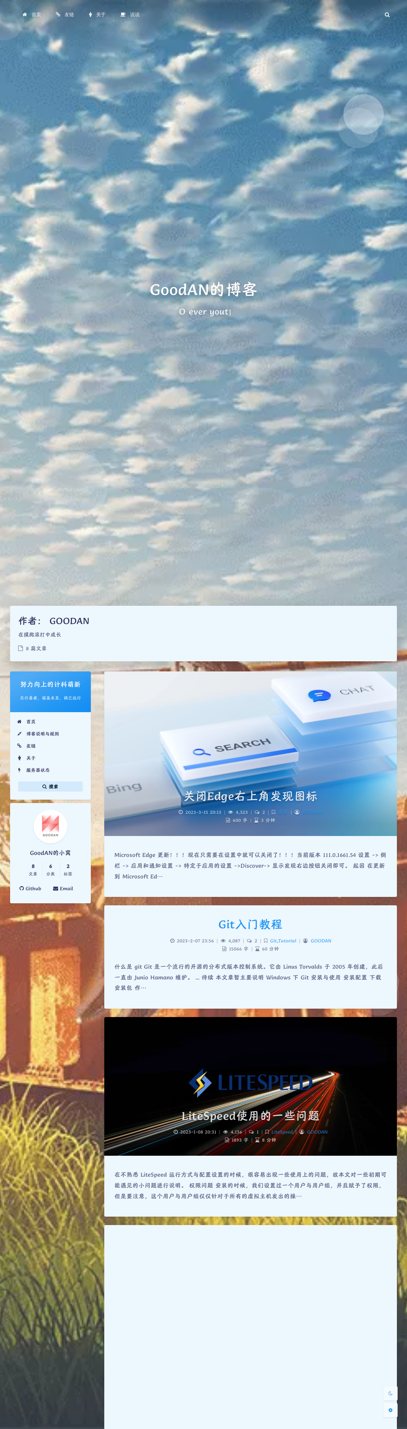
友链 (26, 746)
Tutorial (287, 941)
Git (273, 941)
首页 (26, 722)
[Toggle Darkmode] (390, 1393)
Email (63, 888)
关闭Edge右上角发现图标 (250, 796)
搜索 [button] (50, 786)
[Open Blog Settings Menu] (390, 1410)
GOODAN (312, 812)
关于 (26, 758)
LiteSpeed (282, 1132)
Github (30, 888)
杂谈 (283, 812)
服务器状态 (33, 770)
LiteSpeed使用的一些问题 (251, 1115)
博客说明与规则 (38, 734)
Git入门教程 (250, 924)
